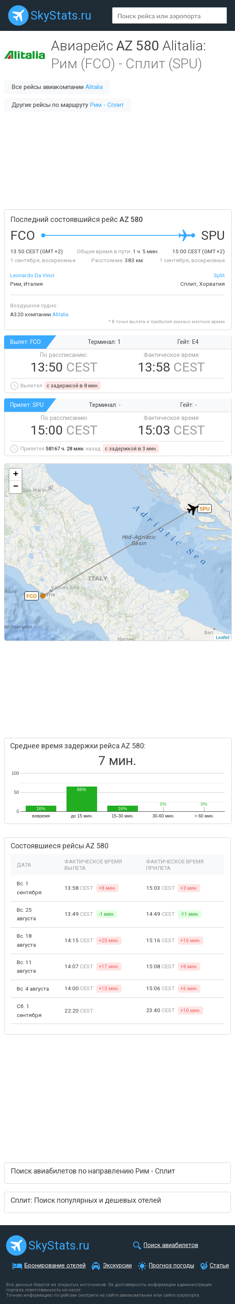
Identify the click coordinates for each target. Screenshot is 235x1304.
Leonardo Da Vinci (32, 275)
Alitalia (94, 87)
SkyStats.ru (61, 15)
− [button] (15, 487)
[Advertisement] (117, 160)
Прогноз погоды (171, 1265)
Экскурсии (117, 1265)
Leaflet (222, 637)
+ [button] (15, 475)
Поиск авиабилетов (171, 1245)
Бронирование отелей (55, 1265)
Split (219, 275)
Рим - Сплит (107, 105)
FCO (32, 596)
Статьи (219, 1265)
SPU (205, 509)
